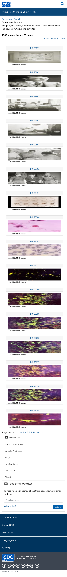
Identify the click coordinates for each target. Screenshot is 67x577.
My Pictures (12, 438)
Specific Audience (13, 450)
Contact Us (10, 470)
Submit (58, 507)
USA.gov (14, 571)
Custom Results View (54, 38)
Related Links (11, 464)
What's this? (10, 506)
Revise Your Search (11, 19)
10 (34, 432)
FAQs (7, 457)
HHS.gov (5, 571)
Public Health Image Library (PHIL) (19, 11)
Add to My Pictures (18, 65)
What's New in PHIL (15, 444)
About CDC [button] (9, 525)
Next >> (41, 432)
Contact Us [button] (10, 517)
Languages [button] (9, 540)
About (8, 477)
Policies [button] (7, 532)
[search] (62, 4)
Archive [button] (7, 547)
